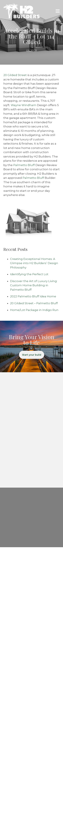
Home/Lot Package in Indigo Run (34, 310)
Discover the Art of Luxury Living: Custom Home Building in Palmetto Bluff (33, 285)
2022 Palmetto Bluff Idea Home (33, 296)
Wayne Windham (23, 105)
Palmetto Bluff (24, 165)
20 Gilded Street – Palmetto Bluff (34, 303)
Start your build (31, 354)
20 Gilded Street (15, 75)
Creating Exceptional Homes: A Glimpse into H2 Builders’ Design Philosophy (34, 263)
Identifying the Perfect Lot (29, 274)
